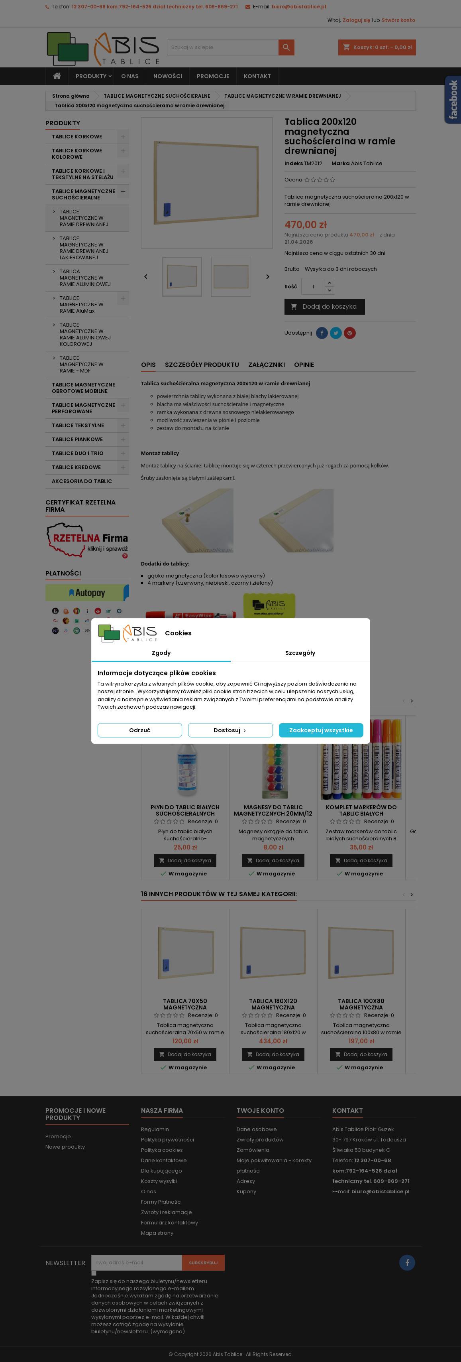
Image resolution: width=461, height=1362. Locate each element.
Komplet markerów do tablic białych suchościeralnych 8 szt (361, 813)
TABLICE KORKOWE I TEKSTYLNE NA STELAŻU (83, 174)
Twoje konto (260, 1110)
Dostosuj (230, 730)
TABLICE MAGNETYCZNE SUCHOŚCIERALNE (83, 194)
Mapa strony (157, 1233)
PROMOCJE (213, 76)
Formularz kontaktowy (169, 1222)
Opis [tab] (148, 364)
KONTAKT (257, 76)
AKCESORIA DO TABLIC (82, 481)
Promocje (58, 1136)
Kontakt (347, 1110)
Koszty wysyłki (159, 1181)
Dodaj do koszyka (323, 306)
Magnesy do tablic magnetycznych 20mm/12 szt (273, 813)
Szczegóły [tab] (300, 653)
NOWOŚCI (167, 76)
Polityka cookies (162, 1150)
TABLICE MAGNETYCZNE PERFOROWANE (83, 408)
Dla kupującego (161, 1171)
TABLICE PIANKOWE (77, 439)
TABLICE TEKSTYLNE (78, 425)
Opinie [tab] (304, 364)
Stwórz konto (398, 20)
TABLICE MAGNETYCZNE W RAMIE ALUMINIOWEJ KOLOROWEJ (85, 334)
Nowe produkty (65, 1147)
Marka (341, 163)
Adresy (246, 1181)
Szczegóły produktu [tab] (202, 364)
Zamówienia (253, 1150)
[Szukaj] (230, 47)
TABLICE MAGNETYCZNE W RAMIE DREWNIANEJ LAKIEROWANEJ (84, 248)
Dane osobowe (257, 1129)
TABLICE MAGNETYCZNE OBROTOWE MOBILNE (83, 388)
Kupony (246, 1191)
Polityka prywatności (167, 1139)
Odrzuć (139, 730)
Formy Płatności (161, 1202)
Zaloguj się (356, 20)
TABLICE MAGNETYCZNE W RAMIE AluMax (82, 304)
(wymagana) (154, 1306)
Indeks (293, 163)
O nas (130, 76)
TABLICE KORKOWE (77, 136)
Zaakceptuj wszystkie (321, 730)
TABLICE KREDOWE (76, 467)
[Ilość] (313, 287)
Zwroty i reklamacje (166, 1212)
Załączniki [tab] (266, 364)
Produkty (91, 76)
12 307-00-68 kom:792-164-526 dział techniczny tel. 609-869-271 (155, 6)
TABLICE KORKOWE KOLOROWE (77, 154)
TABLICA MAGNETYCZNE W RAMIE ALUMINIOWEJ (85, 278)
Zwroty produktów (260, 1139)
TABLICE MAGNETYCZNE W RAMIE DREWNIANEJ (84, 218)
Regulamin (155, 1129)
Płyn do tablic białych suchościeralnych (185, 810)
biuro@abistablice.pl (299, 6)
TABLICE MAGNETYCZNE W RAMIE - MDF (82, 364)
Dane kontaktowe (164, 1160)
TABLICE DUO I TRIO (78, 453)
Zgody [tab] (161, 653)
